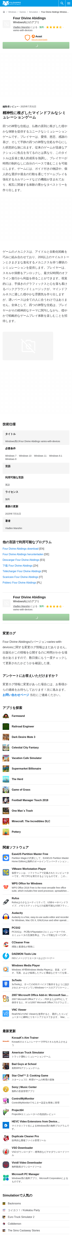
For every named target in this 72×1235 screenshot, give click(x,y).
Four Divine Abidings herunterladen (23, 554)
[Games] (22, 12)
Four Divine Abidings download (21, 548)
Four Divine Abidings (29, 599)
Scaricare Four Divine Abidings (20, 577)
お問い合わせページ (16, 695)
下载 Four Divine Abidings (17, 565)
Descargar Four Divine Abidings (21, 559)
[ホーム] (4, 12)
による (25, 27)
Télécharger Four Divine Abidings (22, 571)
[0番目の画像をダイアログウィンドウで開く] (28, 346)
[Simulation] (33, 12)
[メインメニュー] (68, 3)
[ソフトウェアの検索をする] (62, 3)
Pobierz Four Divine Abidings (19, 582)
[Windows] (12, 12)
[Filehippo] (12, 3)
